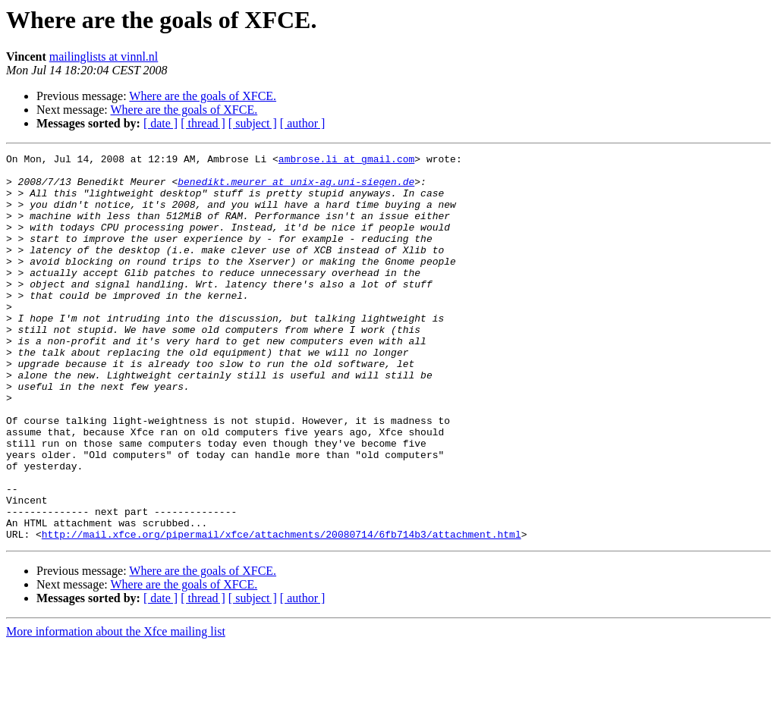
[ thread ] (203, 123)
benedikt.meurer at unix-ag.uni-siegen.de (296, 188)
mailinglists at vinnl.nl (104, 56)
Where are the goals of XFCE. (202, 95)
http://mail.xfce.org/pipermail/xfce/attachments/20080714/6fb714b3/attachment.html (281, 611)
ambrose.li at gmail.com (346, 161)
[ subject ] (252, 123)
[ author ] (303, 123)
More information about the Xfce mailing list (115, 708)
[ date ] (160, 123)
